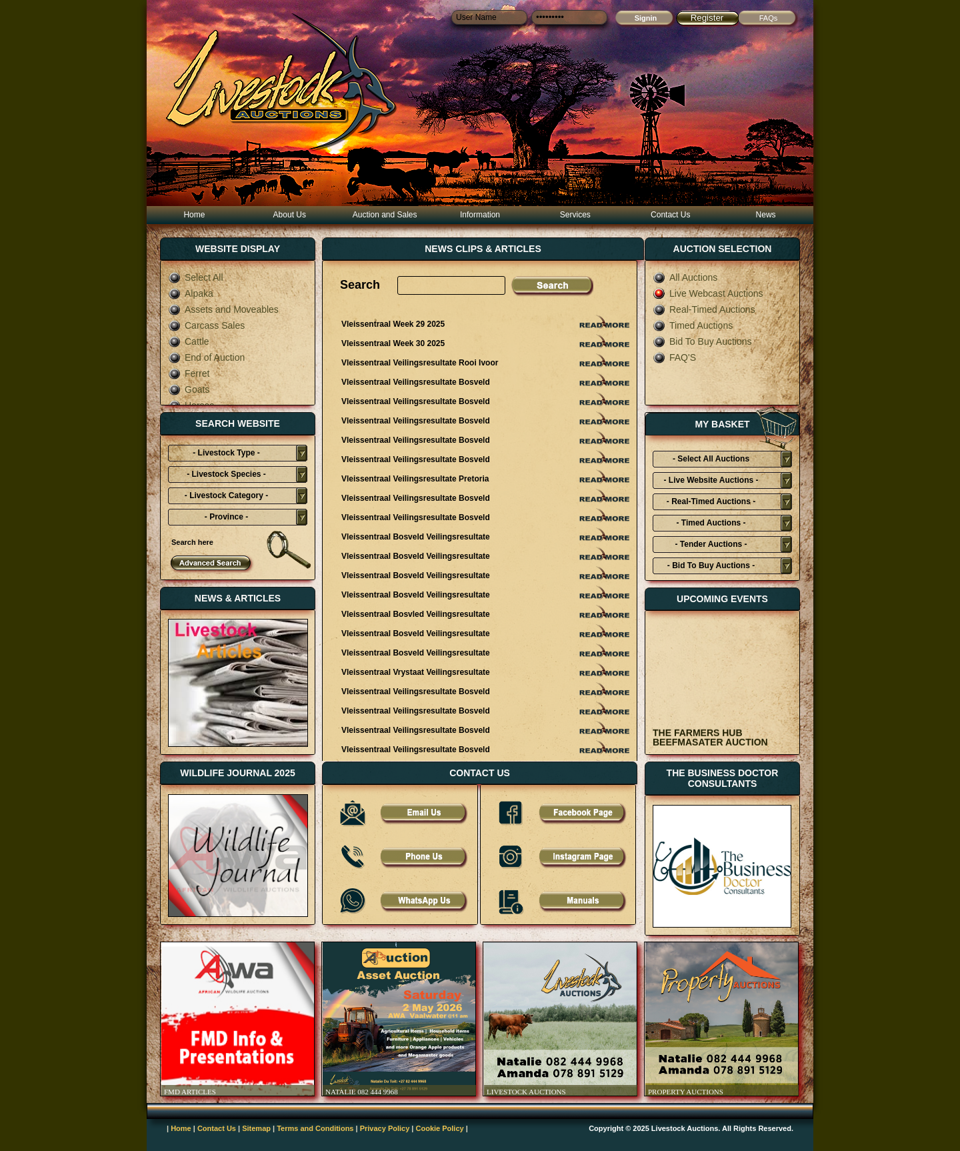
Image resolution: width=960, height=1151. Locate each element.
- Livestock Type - (226, 452)
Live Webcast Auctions (708, 293)
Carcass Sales (206, 325)
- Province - (226, 516)
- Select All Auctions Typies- (711, 460)
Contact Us (670, 214)
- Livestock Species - (226, 474)
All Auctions (685, 277)
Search (360, 284)
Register (707, 18)
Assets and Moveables (223, 309)
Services (575, 214)
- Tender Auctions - (711, 544)
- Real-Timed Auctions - (711, 501)
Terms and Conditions (315, 1128)
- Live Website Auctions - (710, 480)
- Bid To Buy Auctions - (711, 565)
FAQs (768, 18)
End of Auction (206, 357)
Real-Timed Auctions (704, 309)
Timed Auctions (693, 325)
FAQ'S (674, 357)
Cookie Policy (440, 1128)
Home (194, 214)
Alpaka (190, 293)
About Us (289, 214)
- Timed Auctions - (710, 522)
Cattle (188, 341)
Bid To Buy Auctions (702, 341)
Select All (195, 277)
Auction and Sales (385, 214)
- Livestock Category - (226, 495)
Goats (188, 389)
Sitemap (256, 1128)
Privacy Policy (385, 1128)
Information (480, 214)
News (766, 214)
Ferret (188, 373)
